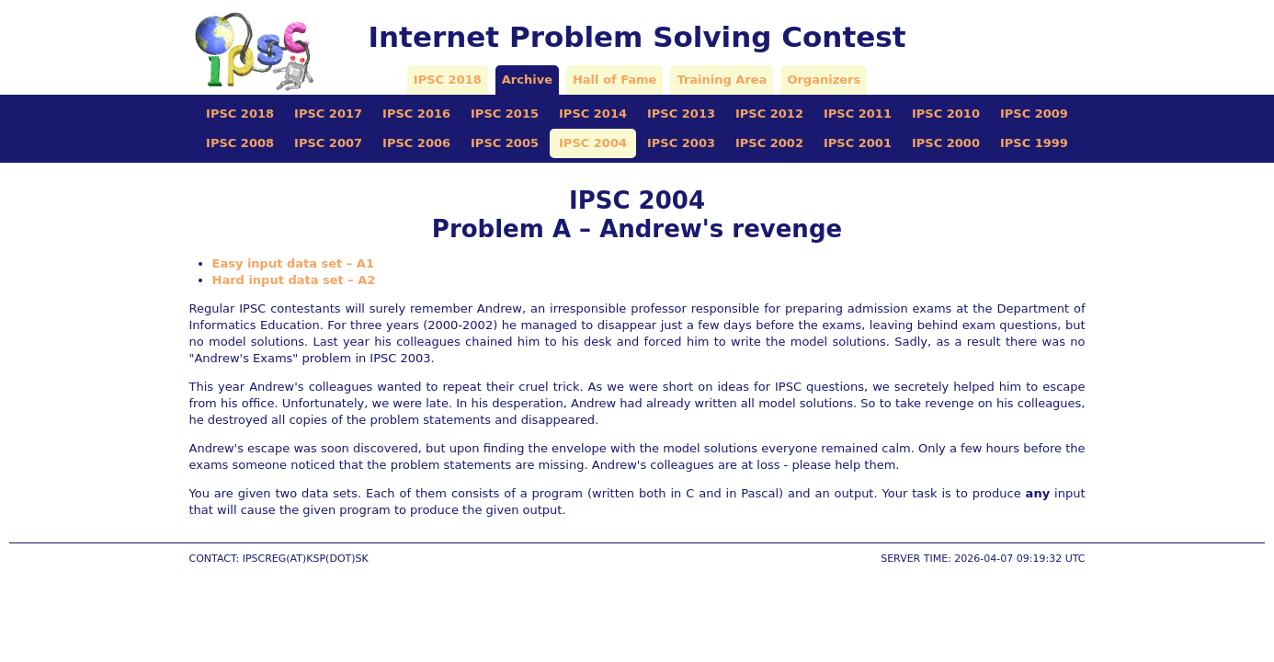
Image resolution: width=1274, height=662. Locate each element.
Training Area (722, 79)
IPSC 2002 (769, 143)
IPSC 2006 (416, 143)
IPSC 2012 (769, 113)
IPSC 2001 (858, 143)
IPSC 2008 (240, 143)
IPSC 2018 (448, 79)
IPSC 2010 (946, 113)
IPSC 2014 (593, 113)
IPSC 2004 (593, 143)
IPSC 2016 (416, 113)
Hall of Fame (614, 79)
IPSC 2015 (505, 113)
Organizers (823, 79)
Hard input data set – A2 (294, 280)
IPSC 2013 (681, 113)
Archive (527, 79)
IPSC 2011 (858, 113)
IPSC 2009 (1034, 113)
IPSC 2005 (505, 143)
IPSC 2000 (946, 143)
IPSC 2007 (328, 143)
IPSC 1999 (1034, 143)
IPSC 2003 (681, 143)
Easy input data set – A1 (293, 263)
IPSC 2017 (328, 113)
